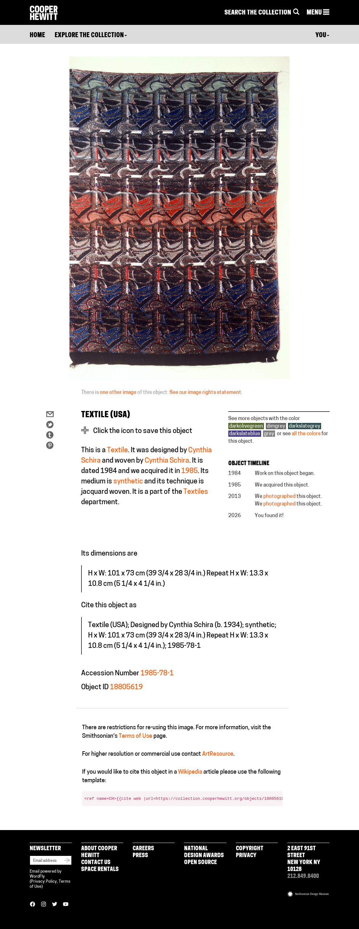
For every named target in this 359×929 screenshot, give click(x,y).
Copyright (249, 849)
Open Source (200, 863)
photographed (279, 496)
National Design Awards (204, 852)
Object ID (95, 687)
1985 (189, 471)
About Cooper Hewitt (99, 852)
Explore (91, 35)
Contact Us (96, 863)
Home (37, 35)
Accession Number (110, 673)
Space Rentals (100, 870)
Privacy (246, 856)
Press (140, 856)
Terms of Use (135, 736)
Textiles (195, 492)
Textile (117, 450)
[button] (318, 13)
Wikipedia (190, 772)
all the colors (306, 433)
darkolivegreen (246, 426)
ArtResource (217, 754)
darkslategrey (304, 426)
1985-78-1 (157, 673)
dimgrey (276, 426)
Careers (143, 849)
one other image (118, 392)
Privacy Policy (44, 882)
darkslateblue (244, 433)
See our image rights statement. (206, 392)
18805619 (126, 687)
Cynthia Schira (167, 460)
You (322, 35)
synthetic (128, 481)
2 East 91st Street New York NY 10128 (303, 859)
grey (269, 433)
